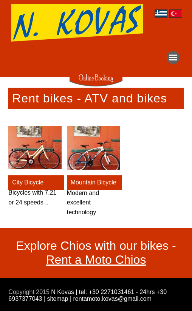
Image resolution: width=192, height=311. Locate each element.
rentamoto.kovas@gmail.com (111, 299)
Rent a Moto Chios (96, 259)
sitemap (57, 299)
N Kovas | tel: (69, 292)
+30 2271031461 (112, 292)
